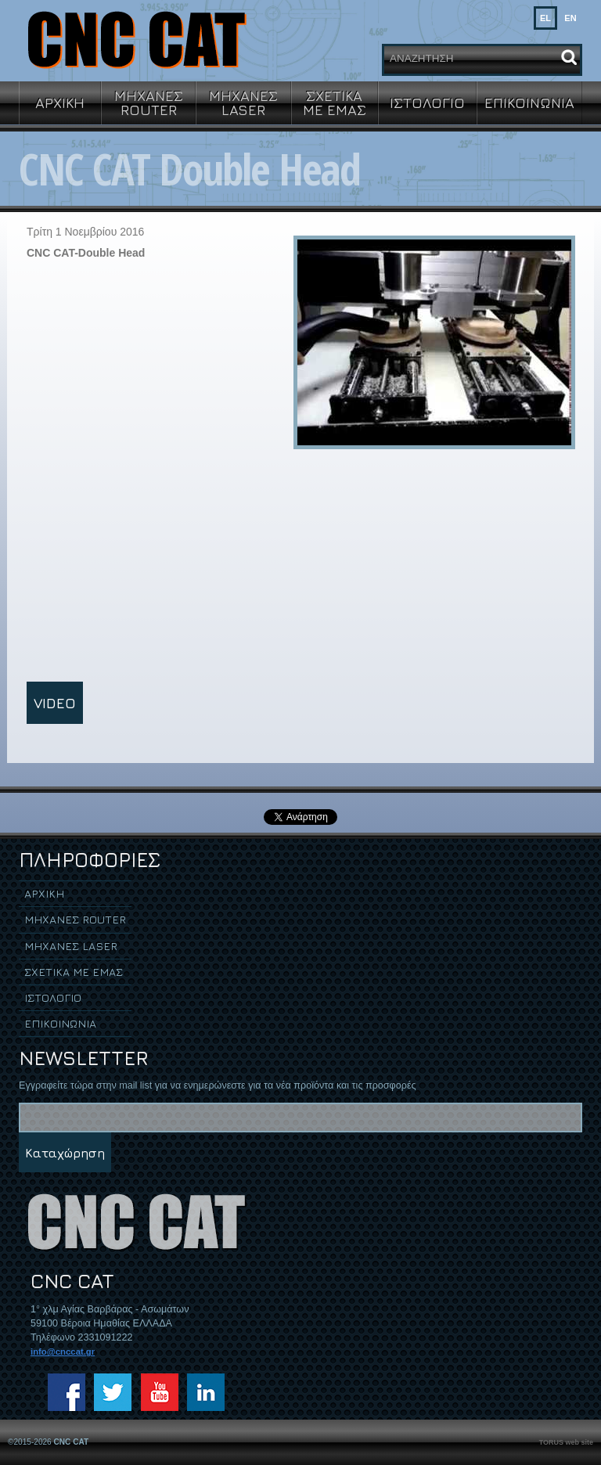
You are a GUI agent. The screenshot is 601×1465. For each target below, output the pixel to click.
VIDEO (55, 702)
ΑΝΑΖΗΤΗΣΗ (421, 58)
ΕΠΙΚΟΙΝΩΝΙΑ (529, 102)
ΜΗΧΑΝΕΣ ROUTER (148, 102)
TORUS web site (566, 1442)
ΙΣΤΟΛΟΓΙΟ (427, 102)
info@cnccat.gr (63, 1351)
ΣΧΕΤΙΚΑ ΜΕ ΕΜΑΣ (334, 102)
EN (570, 18)
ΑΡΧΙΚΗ (60, 102)
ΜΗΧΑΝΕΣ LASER (243, 102)
